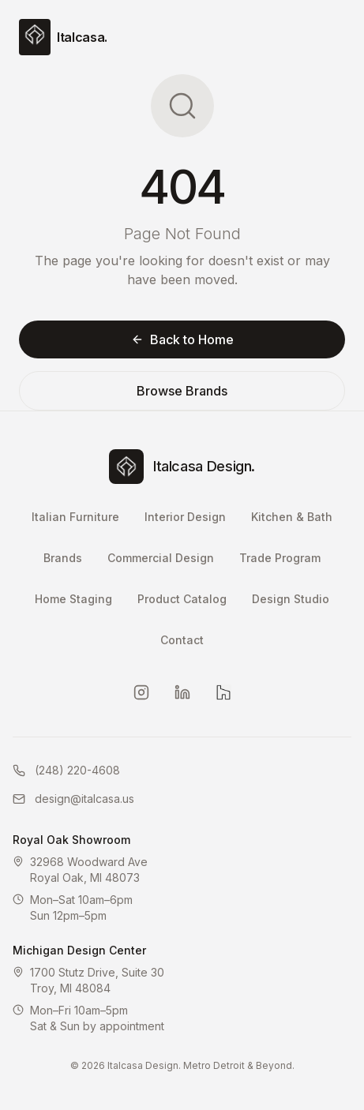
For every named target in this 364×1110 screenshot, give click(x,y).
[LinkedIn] (182, 692)
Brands (62, 557)
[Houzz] (223, 692)
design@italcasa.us (73, 798)
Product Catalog (182, 599)
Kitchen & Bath (291, 516)
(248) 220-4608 (66, 770)
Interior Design (185, 516)
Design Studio (290, 599)
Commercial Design (160, 557)
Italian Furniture (75, 516)
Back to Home (182, 339)
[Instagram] (141, 692)
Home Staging (73, 599)
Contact (182, 640)
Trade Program (280, 557)
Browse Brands (182, 391)
